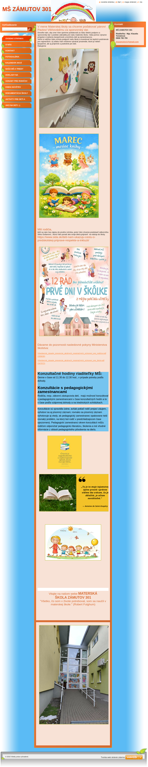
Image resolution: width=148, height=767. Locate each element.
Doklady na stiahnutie (11, 76)
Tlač (119, 2)
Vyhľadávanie (9, 25)
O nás (8, 44)
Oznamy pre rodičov (16, 81)
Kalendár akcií (13, 63)
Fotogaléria (12, 57)
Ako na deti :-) (12, 105)
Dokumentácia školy (16, 93)
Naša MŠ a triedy (14, 69)
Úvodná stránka (14, 38)
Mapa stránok (130, 2)
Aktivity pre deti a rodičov (15, 100)
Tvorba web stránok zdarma (113, 757)
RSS (141, 2)
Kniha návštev (13, 87)
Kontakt (10, 51)
